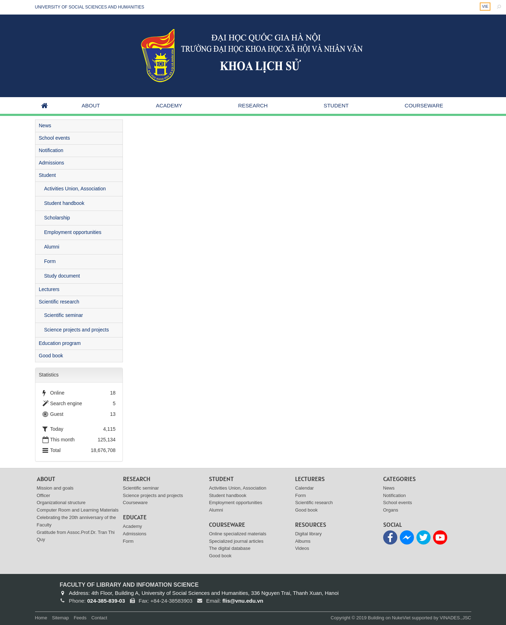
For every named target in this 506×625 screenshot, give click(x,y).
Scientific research (59, 302)
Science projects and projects (76, 330)
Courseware (424, 105)
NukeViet (401, 617)
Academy (169, 105)
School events (54, 138)
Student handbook (64, 203)
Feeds (80, 617)
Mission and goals (55, 488)
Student (336, 105)
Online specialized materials (237, 533)
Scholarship (57, 218)
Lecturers (49, 289)
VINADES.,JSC (455, 617)
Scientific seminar (63, 315)
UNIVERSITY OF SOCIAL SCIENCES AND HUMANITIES (89, 7)
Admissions (51, 163)
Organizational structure (61, 502)
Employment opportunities (73, 232)
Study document (62, 276)
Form (50, 261)
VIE (485, 6)
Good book (51, 355)
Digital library (308, 533)
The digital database (229, 548)
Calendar (304, 488)
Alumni (51, 247)
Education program (60, 343)
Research (253, 105)
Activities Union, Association (75, 188)
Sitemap (60, 617)
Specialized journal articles (236, 541)
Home (41, 617)
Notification (51, 150)
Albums (302, 541)
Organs (390, 510)
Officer (43, 495)
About (91, 105)
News (45, 125)
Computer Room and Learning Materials (78, 510)
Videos (302, 548)
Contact (99, 617)
